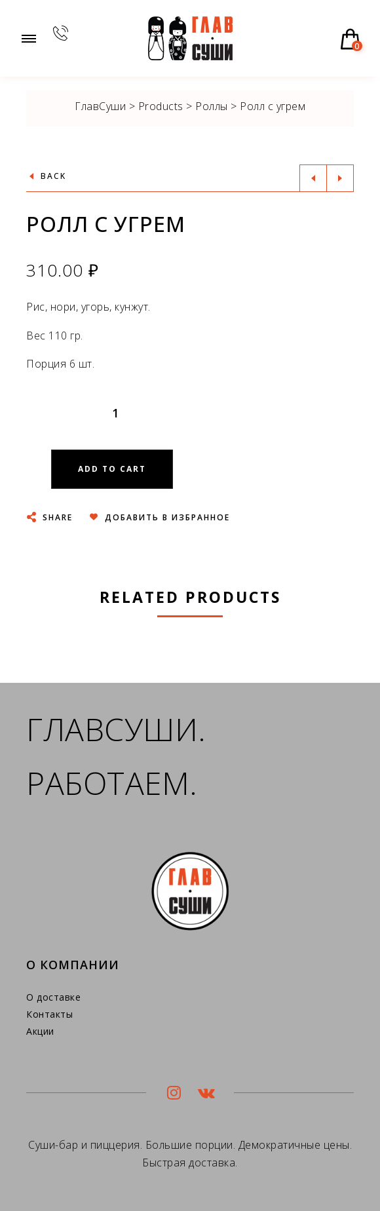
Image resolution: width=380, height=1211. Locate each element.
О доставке (53, 997)
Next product (340, 178)
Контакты (49, 1014)
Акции (40, 1031)
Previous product (313, 178)
